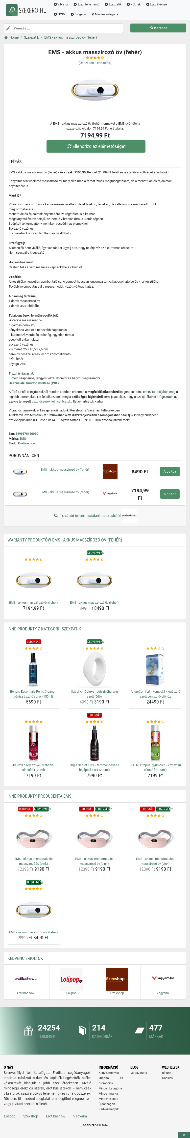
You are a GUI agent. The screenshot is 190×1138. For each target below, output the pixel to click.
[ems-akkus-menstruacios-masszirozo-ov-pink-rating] (33, 815)
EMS (23, 438)
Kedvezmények (109, 1109)
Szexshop (30, 1116)
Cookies (167, 1078)
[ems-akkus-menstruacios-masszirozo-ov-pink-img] (33, 836)
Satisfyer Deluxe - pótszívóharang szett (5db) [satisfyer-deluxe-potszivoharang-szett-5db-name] (94, 694)
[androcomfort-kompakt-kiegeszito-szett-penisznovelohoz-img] (155, 669)
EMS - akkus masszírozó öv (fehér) (65, 469)
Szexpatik (115, 4)
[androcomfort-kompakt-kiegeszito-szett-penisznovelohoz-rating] (155, 648)
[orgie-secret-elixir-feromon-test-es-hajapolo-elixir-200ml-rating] (94, 721)
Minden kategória (107, 14)
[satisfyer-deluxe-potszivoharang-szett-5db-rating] (94, 648)
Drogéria (81, 14)
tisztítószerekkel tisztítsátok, (52, 401)
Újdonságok (107, 1104)
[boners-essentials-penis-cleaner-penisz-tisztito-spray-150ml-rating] (33, 648)
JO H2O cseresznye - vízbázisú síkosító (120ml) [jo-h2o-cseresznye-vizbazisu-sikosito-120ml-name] (33, 767)
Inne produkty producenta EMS (39, 796)
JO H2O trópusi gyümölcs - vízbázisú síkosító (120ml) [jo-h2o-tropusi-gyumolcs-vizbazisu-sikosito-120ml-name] (155, 767)
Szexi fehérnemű (89, 4)
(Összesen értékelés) (95, 63)
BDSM (62, 14)
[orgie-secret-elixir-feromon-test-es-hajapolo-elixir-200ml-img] (94, 742)
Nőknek (136, 4)
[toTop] (184, 1135)
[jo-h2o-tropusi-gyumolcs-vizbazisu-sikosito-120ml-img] (155, 742)
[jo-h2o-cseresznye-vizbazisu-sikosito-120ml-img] (33, 742)
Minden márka (108, 1093)
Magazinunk (138, 1073)
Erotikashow (27, 443)
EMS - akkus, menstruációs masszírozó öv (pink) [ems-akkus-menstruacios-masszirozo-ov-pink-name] (33, 861)
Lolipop (9, 1116)
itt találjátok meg (163, 392)
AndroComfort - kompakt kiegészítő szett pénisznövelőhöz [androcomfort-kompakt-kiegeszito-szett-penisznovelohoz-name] (155, 694)
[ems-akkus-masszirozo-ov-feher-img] (33, 580)
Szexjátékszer (159, 4)
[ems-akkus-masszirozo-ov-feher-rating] (33, 559)
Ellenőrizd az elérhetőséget (96, 146)
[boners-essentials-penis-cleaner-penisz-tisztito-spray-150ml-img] (33, 669)
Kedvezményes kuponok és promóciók (111, 1078)
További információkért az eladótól (95, 516)
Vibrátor (63, 4)
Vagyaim (80, 1116)
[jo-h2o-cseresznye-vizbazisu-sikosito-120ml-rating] (33, 721)
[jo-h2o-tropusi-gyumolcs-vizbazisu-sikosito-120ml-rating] (155, 721)
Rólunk (166, 1073)
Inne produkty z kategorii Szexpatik (44, 628)
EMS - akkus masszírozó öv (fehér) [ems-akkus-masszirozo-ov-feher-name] (33, 602)
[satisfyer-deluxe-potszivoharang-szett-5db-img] (94, 669)
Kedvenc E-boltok (25, 958)
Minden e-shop (108, 1099)
